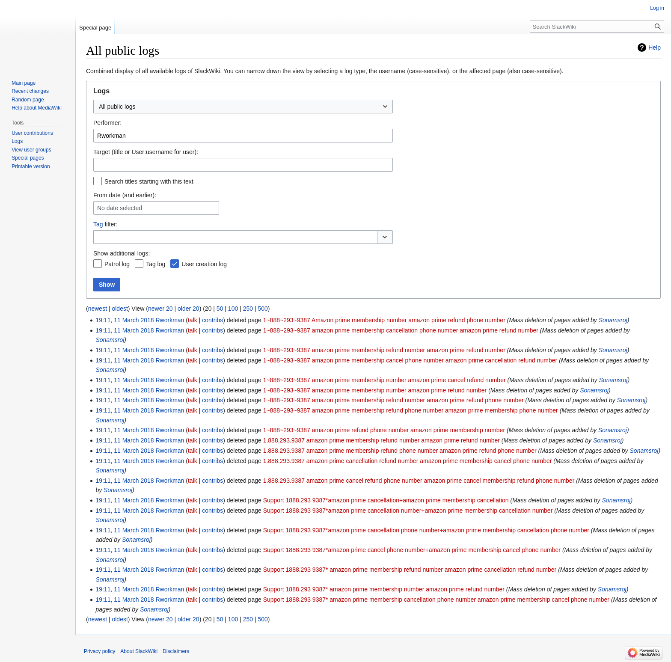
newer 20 (160, 308)
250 (248, 308)
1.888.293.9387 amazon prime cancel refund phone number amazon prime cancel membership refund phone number (419, 480)
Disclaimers (176, 651)
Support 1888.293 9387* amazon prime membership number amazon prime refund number (384, 589)
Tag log (155, 264)
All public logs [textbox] (117, 106)
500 (262, 308)
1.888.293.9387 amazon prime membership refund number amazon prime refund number (381, 440)
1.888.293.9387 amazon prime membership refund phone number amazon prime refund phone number (400, 450)
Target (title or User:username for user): (145, 151)
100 (233, 308)
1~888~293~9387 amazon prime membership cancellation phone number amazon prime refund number (400, 330)
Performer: (107, 122)
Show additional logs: (121, 253)
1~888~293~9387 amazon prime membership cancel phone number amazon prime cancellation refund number (410, 360)
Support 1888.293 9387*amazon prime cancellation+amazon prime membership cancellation (386, 500)
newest (97, 308)
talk (192, 320)
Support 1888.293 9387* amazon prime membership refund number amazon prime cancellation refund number (410, 569)
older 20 (188, 308)
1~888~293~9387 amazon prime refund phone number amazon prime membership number (384, 430)
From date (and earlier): (124, 195)
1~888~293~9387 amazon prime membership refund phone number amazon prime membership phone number (410, 410)
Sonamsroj (613, 320)
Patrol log (117, 264)
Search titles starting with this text (148, 181)
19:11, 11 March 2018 (124, 320)
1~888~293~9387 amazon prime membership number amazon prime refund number (375, 390)
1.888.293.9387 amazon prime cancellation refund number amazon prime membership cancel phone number (407, 460)
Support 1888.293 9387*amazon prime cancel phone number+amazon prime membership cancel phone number (412, 549)
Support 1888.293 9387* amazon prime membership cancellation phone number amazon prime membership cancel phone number (436, 599)
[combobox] (243, 106)
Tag (98, 224)
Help (654, 47)
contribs (212, 320)
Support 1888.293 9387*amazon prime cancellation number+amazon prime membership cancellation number (408, 510)
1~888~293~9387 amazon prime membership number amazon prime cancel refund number (384, 380)
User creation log (204, 264)
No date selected (119, 208)
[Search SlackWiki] (597, 27)
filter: (105, 224)
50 (220, 308)
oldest (120, 308)
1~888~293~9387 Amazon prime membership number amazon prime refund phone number (384, 320)
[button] (385, 237)
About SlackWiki (138, 651)
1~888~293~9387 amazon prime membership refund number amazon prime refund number (384, 350)
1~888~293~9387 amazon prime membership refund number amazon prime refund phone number (393, 400)
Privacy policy (99, 651)
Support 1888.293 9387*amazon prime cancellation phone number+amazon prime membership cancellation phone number (426, 530)
